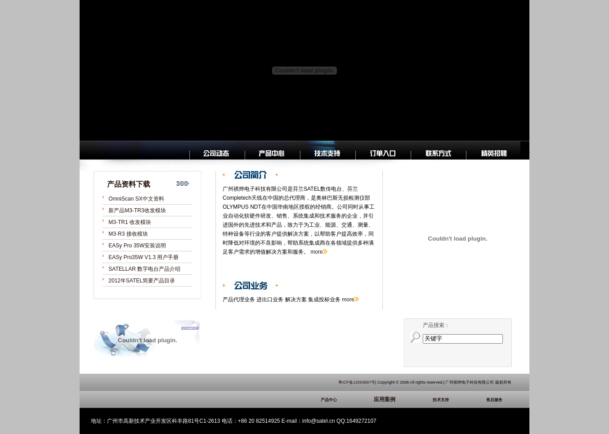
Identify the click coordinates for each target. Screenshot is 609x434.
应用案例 (398, 399)
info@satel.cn (318, 421)
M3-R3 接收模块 (128, 234)
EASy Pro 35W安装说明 (137, 245)
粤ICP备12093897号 (356, 382)
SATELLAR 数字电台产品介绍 (144, 269)
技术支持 (454, 400)
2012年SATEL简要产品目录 (141, 280)
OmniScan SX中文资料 (136, 199)
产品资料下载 (128, 184)
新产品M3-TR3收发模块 (137, 210)
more (316, 252)
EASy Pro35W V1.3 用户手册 (143, 257)
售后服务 (498, 400)
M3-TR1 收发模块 (129, 222)
